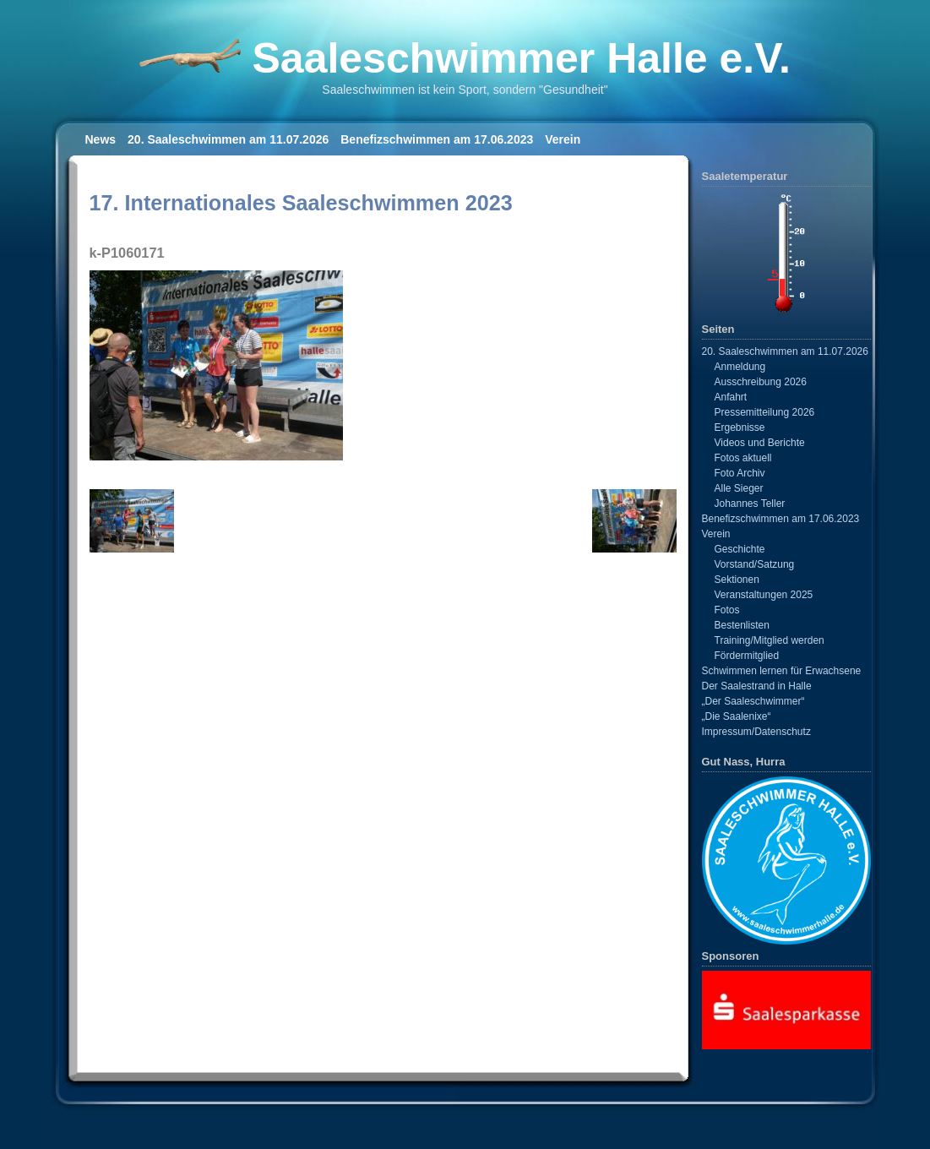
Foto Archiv (740, 473)
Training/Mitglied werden (769, 640)
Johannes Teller (750, 503)
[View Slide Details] (786, 1009)
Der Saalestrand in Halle (757, 686)
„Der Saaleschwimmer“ (753, 701)
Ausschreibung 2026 (761, 382)
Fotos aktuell (743, 458)
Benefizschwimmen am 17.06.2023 (436, 139)
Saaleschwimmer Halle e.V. (521, 58)
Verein (562, 139)
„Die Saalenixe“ (736, 716)
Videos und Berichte (760, 443)
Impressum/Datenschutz (756, 732)
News (101, 139)
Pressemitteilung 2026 (765, 412)
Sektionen (737, 579)
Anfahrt (731, 397)
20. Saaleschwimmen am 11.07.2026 (228, 139)
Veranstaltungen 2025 (764, 595)
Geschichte (740, 549)
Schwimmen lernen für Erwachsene (782, 671)
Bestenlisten (742, 625)
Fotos (727, 610)
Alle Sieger (739, 488)
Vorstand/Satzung (755, 564)
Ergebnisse (740, 427)
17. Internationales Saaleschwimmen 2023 (301, 203)
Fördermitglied (747, 656)
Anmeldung (740, 367)
